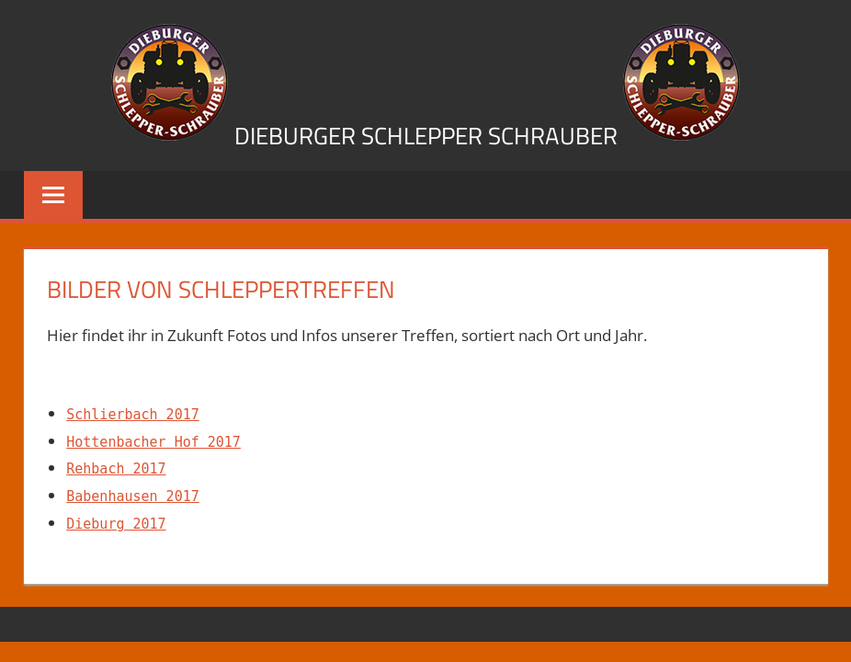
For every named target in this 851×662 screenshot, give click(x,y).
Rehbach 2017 (115, 469)
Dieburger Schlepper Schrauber (426, 136)
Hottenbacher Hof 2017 (153, 442)
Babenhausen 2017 (132, 496)
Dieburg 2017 (115, 524)
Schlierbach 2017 (132, 414)
